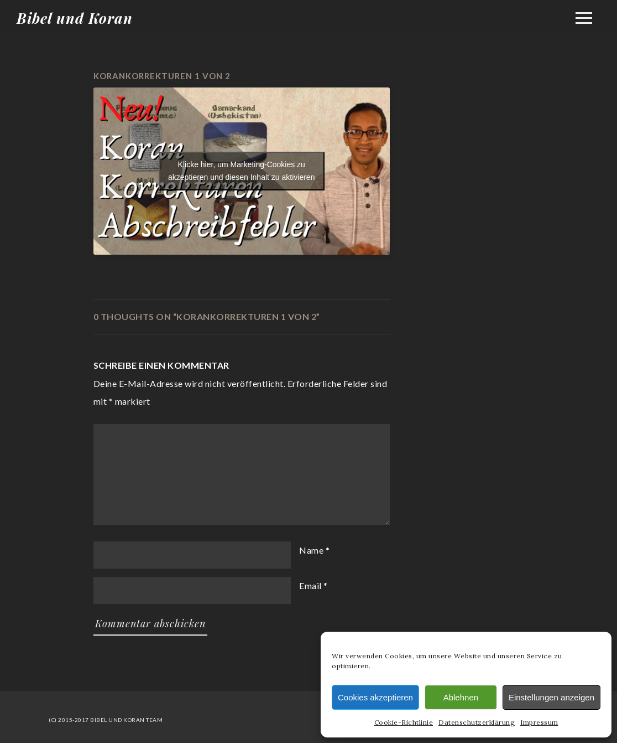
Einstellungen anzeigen (551, 697)
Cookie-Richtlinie (403, 722)
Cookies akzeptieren (375, 697)
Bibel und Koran (75, 18)
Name (311, 550)
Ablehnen (460, 697)
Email (310, 585)
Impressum (539, 722)
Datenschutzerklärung (476, 722)
